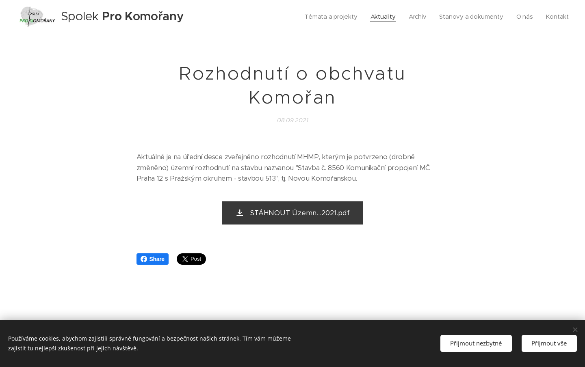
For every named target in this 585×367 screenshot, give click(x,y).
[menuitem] (328, 16)
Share (153, 259)
